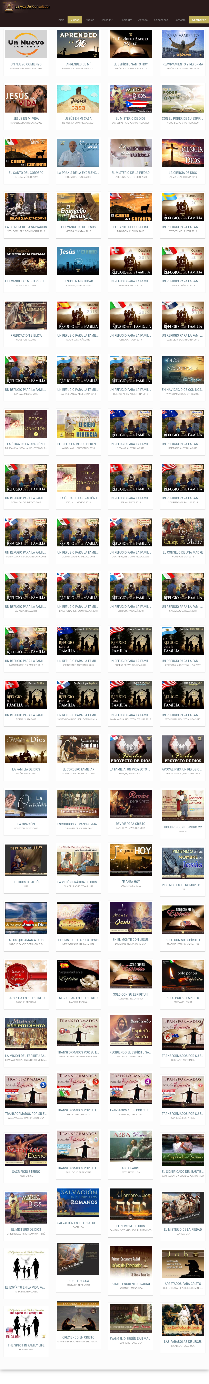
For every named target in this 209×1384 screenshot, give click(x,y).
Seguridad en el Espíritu (78, 1012)
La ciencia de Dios (183, 187)
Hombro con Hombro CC (183, 841)
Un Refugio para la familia (131, 513)
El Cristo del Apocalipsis (78, 954)
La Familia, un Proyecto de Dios (131, 784)
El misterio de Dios (131, 133)
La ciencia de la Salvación (26, 241)
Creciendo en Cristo (78, 1352)
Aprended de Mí (78, 79)
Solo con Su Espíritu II (130, 1009)
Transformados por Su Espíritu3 (26, 1128)
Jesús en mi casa (78, 133)
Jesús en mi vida (26, 133)
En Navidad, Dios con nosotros (183, 404)
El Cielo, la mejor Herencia (78, 458)
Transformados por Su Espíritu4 (131, 1124)
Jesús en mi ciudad (78, 296)
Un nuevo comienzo (26, 79)
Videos (75, 20)
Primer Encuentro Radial (131, 1298)
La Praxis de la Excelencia (78, 187)
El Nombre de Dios (130, 1240)
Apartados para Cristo (183, 1298)
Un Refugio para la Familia (78, 350)
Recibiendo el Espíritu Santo (131, 1067)
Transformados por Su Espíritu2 (183, 1128)
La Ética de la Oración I (78, 513)
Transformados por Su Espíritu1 (78, 1182)
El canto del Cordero (130, 241)
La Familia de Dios (26, 784)
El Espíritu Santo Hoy (130, 79)
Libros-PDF (107, 20)
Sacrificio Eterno (26, 1186)
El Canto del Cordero (26, 187)
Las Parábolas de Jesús (183, 1356)
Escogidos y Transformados (78, 839)
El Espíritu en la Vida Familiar (26, 1302)
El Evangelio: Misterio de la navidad (26, 296)
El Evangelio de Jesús (78, 241)
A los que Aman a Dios (26, 954)
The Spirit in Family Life (26, 1359)
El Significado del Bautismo (183, 1186)
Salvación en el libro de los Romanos (78, 1237)
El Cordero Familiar (78, 784)
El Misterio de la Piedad (183, 1244)
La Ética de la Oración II (26, 458)
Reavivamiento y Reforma (183, 79)
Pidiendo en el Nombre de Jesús (183, 899)
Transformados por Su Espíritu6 (183, 1070)
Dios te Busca (78, 1295)
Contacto (180, 20)
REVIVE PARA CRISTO (131, 838)
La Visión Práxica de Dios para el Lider (78, 896)
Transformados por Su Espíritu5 (78, 1124)
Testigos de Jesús (26, 896)
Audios (90, 20)
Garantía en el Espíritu (26, 1012)
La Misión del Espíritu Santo (26, 1070)
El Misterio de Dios (26, 1244)
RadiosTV (126, 20)
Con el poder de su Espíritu (183, 133)
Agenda (143, 20)
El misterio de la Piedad (131, 187)
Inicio (61, 20)
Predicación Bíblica (26, 350)
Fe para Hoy (130, 896)
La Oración (26, 839)
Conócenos (161, 20)
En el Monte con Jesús (131, 954)
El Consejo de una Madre (183, 567)
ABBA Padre (130, 1182)
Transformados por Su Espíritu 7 (78, 1067)
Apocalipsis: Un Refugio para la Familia (183, 784)
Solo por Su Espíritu (183, 1012)
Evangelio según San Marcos (131, 1353)
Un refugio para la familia (183, 241)
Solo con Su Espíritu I (183, 954)
